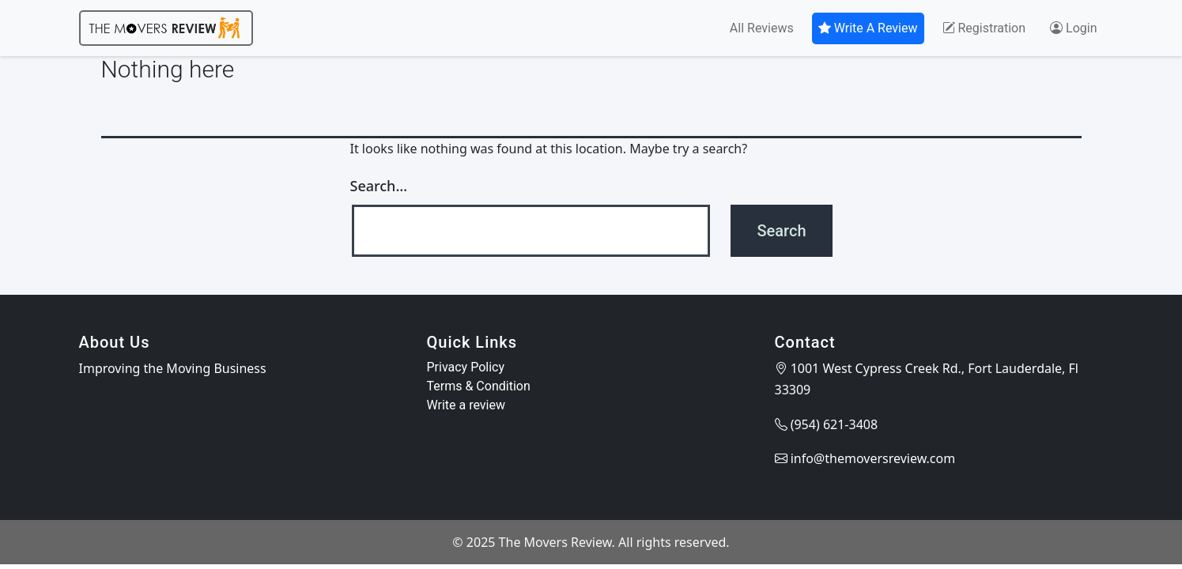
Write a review (466, 405)
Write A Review (868, 28)
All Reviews (762, 28)
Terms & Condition (479, 386)
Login (1073, 28)
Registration (984, 28)
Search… (379, 185)
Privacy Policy (466, 367)
